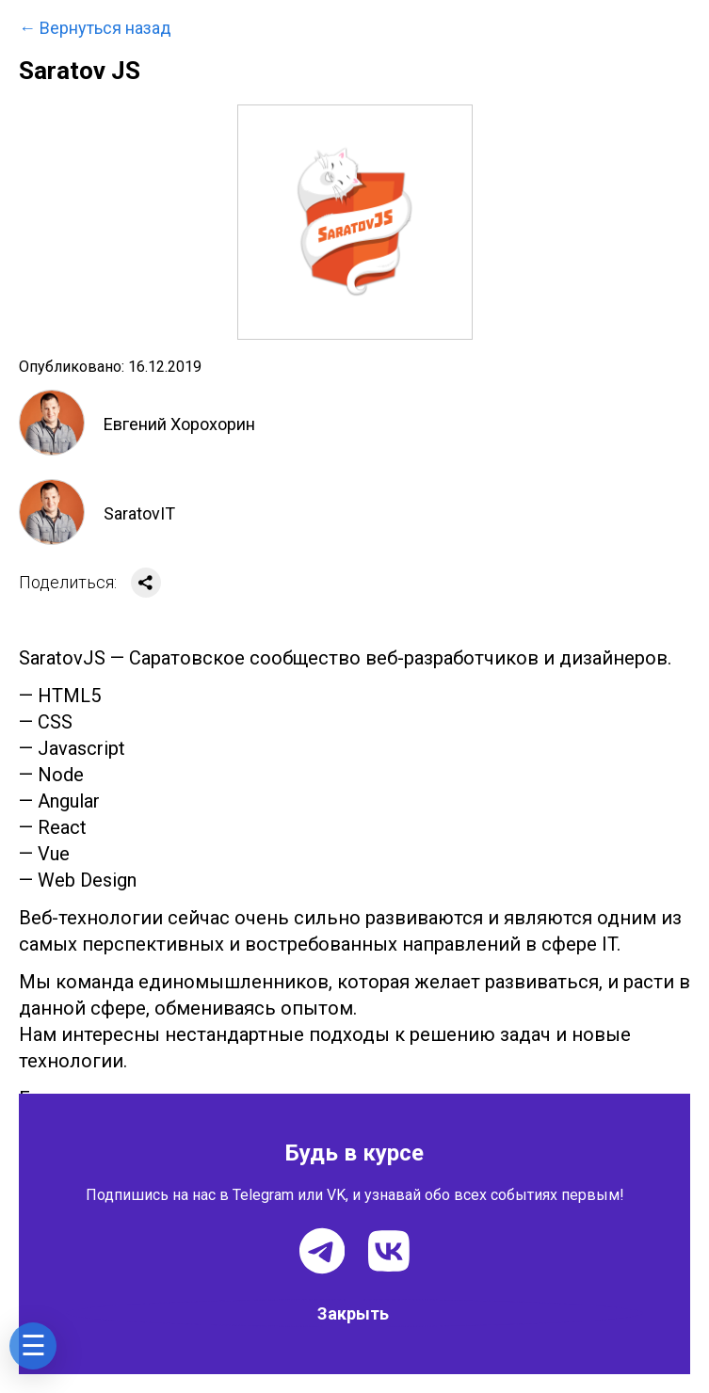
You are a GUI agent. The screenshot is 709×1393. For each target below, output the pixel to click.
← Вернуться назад (95, 28)
